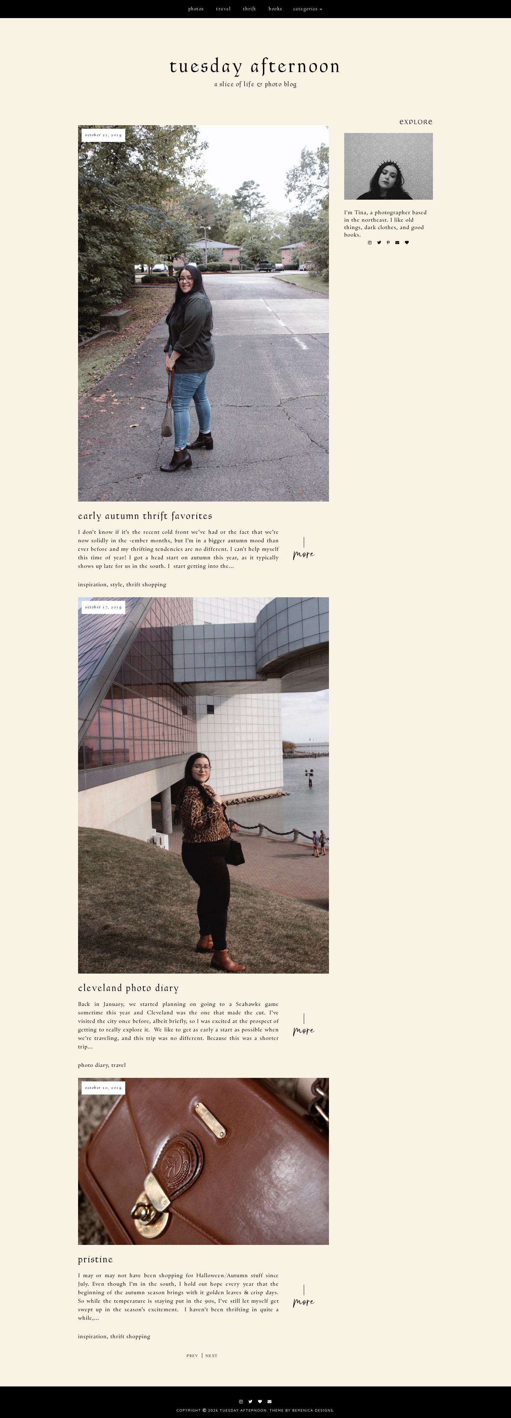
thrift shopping (146, 584)
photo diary (93, 1064)
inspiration (92, 584)
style (116, 584)
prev (192, 1355)
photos (196, 9)
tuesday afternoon (256, 66)
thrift (250, 9)
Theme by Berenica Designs (301, 1410)
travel (223, 9)
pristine (96, 1259)
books (275, 9)
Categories (305, 9)
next (211, 1355)
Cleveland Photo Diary (128, 988)
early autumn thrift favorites (145, 516)
